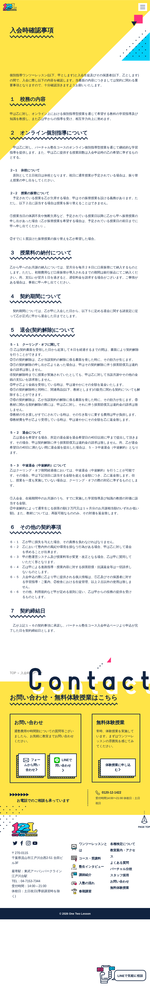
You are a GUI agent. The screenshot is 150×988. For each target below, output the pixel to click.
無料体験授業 (119, 887)
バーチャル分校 (121, 869)
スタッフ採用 (119, 875)
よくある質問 (119, 862)
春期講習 (85, 891)
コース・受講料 (90, 858)
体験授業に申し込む (117, 767)
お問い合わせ (119, 881)
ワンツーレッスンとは (93, 847)
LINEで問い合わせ (63, 765)
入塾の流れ (87, 883)
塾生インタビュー (91, 866)
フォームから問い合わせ (31, 764)
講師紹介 (85, 875)
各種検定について (122, 844)
